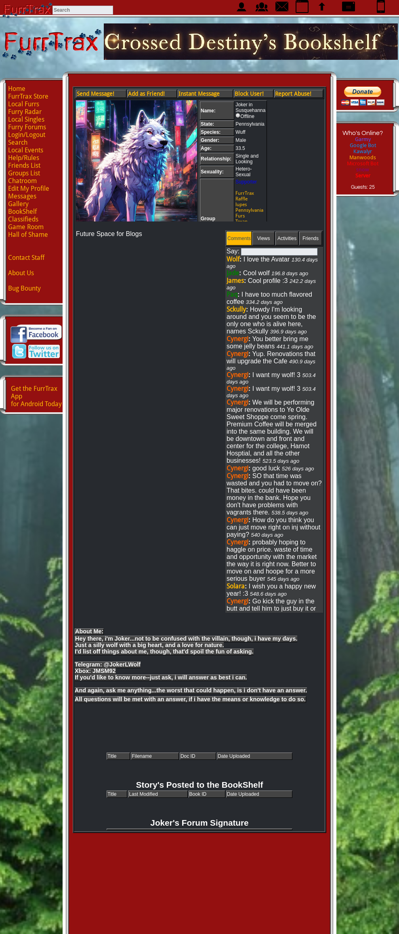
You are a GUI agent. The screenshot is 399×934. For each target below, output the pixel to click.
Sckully (236, 309)
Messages (22, 196)
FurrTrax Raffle (244, 196)
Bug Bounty (24, 288)
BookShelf (22, 211)
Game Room (26, 227)
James (235, 281)
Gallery (18, 204)
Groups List (24, 173)
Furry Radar (25, 112)
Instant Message (199, 94)
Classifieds (23, 219)
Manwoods (362, 157)
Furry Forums (27, 127)
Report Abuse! (293, 94)
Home (16, 89)
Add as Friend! (146, 94)
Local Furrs (23, 104)
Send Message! (95, 94)
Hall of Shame (28, 234)
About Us (21, 273)
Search (17, 142)
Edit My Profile (28, 188)
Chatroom (22, 181)
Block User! (249, 94)
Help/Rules (23, 158)
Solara (236, 586)
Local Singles (26, 119)
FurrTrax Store (28, 96)
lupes (241, 204)
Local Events (25, 150)
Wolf (233, 259)
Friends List (24, 165)
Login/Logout (26, 135)
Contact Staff (26, 257)
